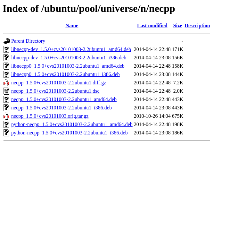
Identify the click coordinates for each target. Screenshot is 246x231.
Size (177, 25)
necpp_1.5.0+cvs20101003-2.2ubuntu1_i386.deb (61, 107)
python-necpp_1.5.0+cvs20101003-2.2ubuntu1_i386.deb (69, 132)
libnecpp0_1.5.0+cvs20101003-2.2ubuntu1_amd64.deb (68, 66)
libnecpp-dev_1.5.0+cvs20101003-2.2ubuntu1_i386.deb (68, 57)
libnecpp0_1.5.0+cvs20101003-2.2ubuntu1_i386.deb (65, 74)
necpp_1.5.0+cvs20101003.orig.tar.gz (49, 116)
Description (197, 25)
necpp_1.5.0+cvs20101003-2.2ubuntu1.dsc (55, 91)
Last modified (152, 25)
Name (71, 25)
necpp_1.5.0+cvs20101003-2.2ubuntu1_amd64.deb (64, 99)
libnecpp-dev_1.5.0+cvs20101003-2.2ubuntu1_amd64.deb (71, 49)
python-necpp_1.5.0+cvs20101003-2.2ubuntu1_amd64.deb (72, 124)
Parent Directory (28, 41)
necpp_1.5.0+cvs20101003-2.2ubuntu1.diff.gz (58, 82)
